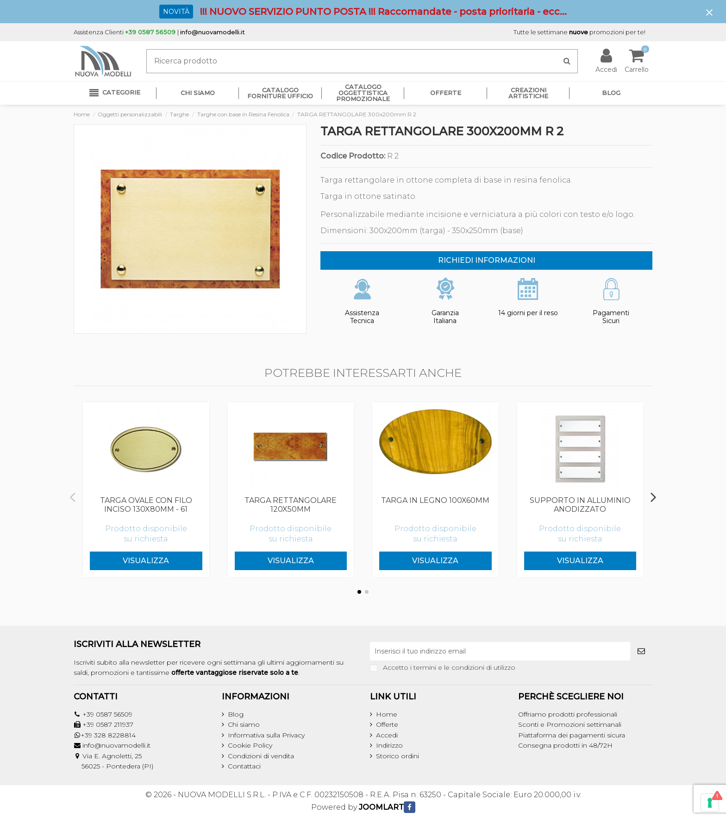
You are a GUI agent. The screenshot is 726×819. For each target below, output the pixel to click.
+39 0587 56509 (107, 714)
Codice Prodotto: (352, 156)
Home (386, 714)
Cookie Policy (250, 745)
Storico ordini (397, 756)
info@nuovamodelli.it (212, 32)
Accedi (387, 735)
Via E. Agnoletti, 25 (112, 756)
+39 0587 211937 (107, 724)
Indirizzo (389, 745)
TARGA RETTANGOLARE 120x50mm (290, 505)
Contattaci (244, 766)
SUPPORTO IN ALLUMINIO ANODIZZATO (580, 505)
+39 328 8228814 (108, 735)
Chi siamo (244, 724)
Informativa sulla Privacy (266, 735)
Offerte (387, 724)
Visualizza (146, 560)
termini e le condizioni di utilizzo (464, 667)
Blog (236, 714)
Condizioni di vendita (261, 756)
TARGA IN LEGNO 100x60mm (435, 500)
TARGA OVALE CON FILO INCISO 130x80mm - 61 (146, 505)
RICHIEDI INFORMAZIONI (486, 260)
